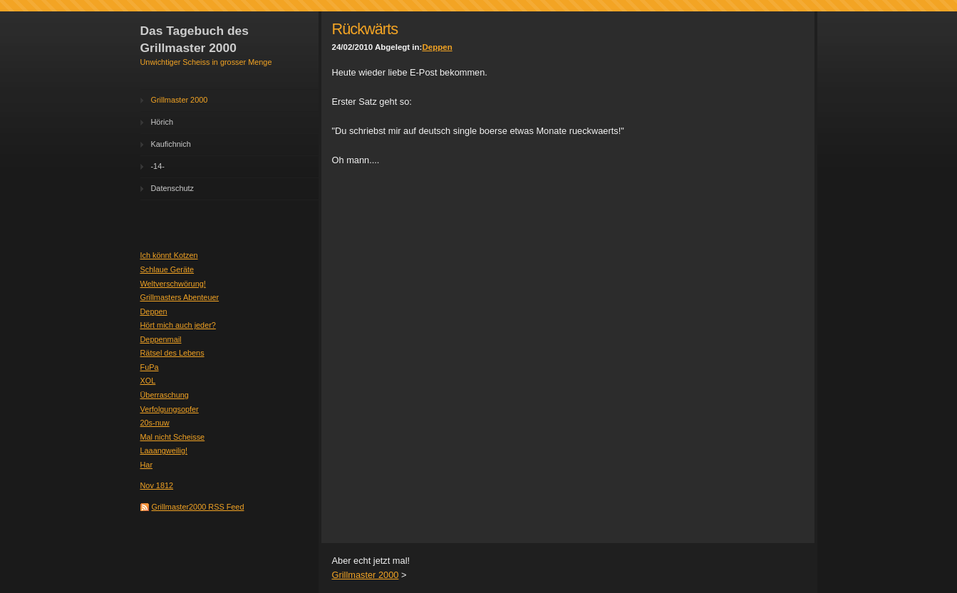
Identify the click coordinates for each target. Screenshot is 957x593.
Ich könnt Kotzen (169, 255)
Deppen (153, 311)
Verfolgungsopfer (169, 409)
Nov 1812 (157, 485)
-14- (158, 166)
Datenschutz (172, 188)
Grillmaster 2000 (179, 100)
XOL (148, 380)
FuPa (149, 367)
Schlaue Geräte (167, 269)
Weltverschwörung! (173, 283)
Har (146, 464)
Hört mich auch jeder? (178, 325)
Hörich (162, 122)
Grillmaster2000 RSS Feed (198, 506)
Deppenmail (161, 339)
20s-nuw (155, 422)
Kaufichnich (171, 144)
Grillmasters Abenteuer (179, 297)
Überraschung (164, 395)
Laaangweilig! (164, 450)
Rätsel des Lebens (172, 353)
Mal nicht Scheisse (172, 437)
